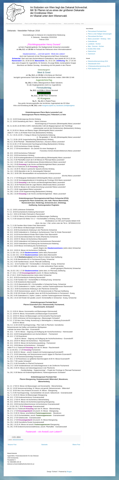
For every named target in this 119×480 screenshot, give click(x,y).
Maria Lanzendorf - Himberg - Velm (74, 23)
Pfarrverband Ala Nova (54, 23)
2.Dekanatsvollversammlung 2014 (99, 66)
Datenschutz (92, 51)
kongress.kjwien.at (48, 105)
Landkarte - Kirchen (94, 44)
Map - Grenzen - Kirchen (96, 46)
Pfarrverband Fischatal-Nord (14, 23)
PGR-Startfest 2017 (94, 68)
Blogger (69, 471)
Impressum (91, 54)
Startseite (44, 444)
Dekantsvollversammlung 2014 (98, 61)
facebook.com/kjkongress (65, 105)
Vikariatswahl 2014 (94, 63)
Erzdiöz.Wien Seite (94, 49)
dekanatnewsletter (18, 439)
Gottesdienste (92, 41)
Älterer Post (76, 444)
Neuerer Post (12, 444)
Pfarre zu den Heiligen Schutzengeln (35, 23)
